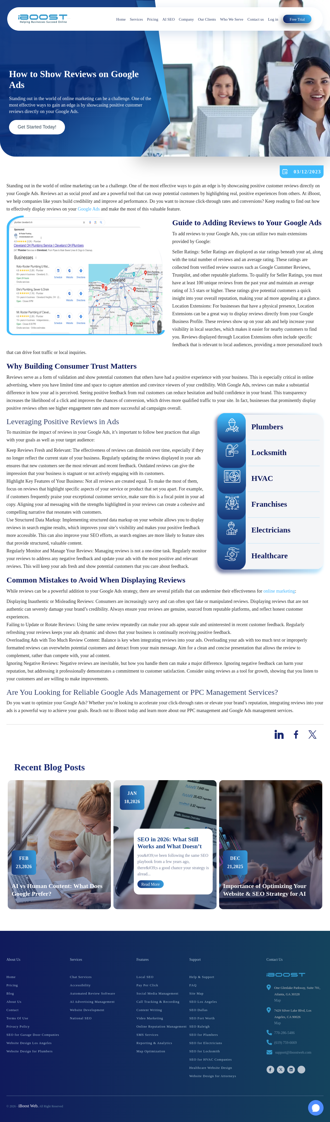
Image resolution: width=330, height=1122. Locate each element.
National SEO (81, 1018)
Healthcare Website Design (210, 1068)
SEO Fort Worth (202, 1018)
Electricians (254, 531)
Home (121, 19)
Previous (2, 844)
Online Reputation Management (161, 1026)
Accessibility (80, 985)
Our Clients (207, 19)
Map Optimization (150, 1051)
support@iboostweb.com (293, 1052)
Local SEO (144, 977)
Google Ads (89, 209)
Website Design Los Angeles (29, 1043)
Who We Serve (231, 19)
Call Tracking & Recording (157, 1002)
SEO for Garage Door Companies (32, 1035)
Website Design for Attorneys (212, 1076)
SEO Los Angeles (203, 1002)
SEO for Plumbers (203, 1035)
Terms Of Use (17, 1018)
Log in (273, 19)
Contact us (256, 19)
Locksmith (252, 453)
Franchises (252, 505)
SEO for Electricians (205, 1043)
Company (186, 19)
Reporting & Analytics (154, 1043)
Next (327, 844)
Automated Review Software (92, 993)
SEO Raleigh (199, 1026)
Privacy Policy (18, 1026)
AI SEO (168, 19)
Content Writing (149, 1010)
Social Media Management (157, 993)
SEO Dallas (198, 1010)
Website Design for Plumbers (29, 1051)
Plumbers (250, 427)
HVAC (245, 479)
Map (277, 1000)
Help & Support (201, 977)
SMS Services (147, 1035)
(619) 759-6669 (285, 1043)
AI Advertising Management (92, 1002)
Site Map (196, 993)
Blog (10, 993)
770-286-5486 (284, 1033)
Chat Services (81, 977)
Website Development (87, 1010)
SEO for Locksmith (204, 1051)
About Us (13, 1002)
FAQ (192, 985)
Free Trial (297, 19)
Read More (150, 884)
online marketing (279, 591)
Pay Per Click (147, 985)
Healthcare (253, 556)
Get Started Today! (37, 127)
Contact (12, 1010)
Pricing (152, 19)
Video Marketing (149, 1018)
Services (136, 19)
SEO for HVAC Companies (210, 1059)
